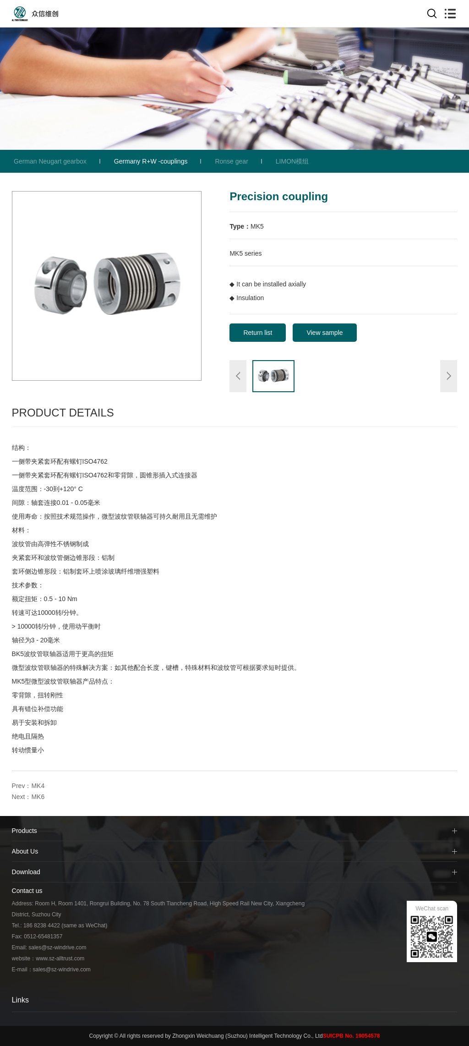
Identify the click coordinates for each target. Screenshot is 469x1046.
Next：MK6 (28, 796)
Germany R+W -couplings (151, 161)
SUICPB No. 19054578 (351, 1036)
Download (26, 872)
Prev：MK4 (28, 785)
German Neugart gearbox (50, 161)
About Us (25, 851)
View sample (324, 332)
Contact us (27, 890)
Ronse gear (231, 161)
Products (24, 830)
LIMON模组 (292, 161)
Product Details (63, 412)
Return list (257, 332)
